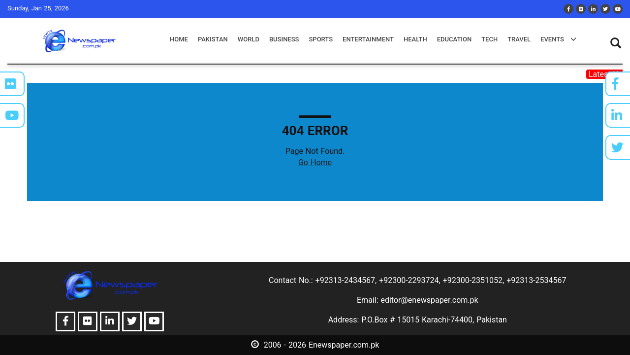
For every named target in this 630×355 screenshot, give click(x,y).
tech (489, 39)
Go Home (315, 162)
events (558, 39)
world (248, 39)
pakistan (213, 39)
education (454, 39)
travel (519, 39)
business (284, 39)
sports (321, 39)
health (415, 39)
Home (179, 39)
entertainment (368, 39)
